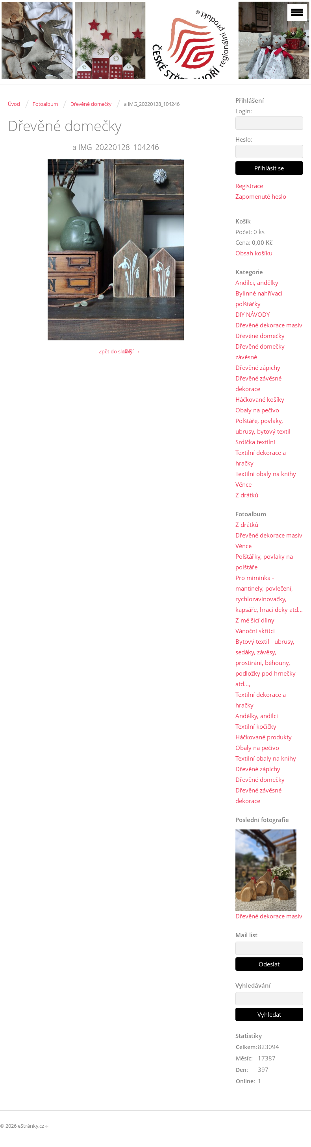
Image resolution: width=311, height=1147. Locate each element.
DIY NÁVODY (252, 314)
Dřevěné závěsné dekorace (258, 383)
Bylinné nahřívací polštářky (258, 298)
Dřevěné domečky (90, 103)
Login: (243, 111)
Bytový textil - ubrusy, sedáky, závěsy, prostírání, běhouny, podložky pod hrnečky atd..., (265, 662)
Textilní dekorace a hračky (260, 458)
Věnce (243, 484)
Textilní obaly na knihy (265, 474)
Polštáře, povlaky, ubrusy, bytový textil (263, 426)
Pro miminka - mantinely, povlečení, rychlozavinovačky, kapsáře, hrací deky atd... (269, 593)
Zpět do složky (116, 351)
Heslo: (243, 139)
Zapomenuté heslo (260, 196)
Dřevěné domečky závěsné (260, 351)
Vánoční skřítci (255, 631)
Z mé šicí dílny (254, 620)
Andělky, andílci (256, 716)
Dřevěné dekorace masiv (268, 325)
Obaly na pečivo (257, 410)
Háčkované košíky (259, 399)
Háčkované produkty (263, 737)
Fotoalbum (45, 103)
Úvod (14, 103)
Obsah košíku (253, 253)
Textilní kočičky (255, 726)
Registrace (249, 186)
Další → (131, 351)
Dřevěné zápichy (257, 367)
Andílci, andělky (256, 282)
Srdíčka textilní (255, 442)
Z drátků (246, 495)
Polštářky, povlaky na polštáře (264, 561)
